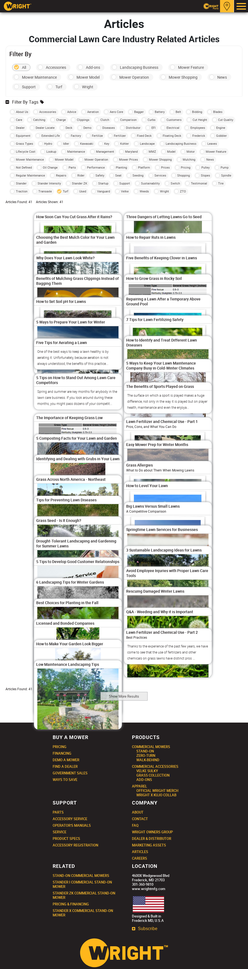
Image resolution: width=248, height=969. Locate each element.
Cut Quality (225, 120)
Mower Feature (191, 67)
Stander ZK (79, 183)
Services (160, 175)
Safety (99, 175)
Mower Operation (134, 77)
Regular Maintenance (30, 175)
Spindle (226, 175)
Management (105, 151)
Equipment (23, 135)
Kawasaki (86, 143)
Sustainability (150, 183)
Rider (80, 175)
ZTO (183, 191)
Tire (221, 183)
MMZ (152, 151)
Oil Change (50, 167)
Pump (225, 167)
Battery (160, 112)
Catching (39, 120)
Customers (174, 120)
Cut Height (200, 120)
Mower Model (88, 77)
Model (171, 151)
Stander (21, 183)
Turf (58, 86)
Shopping (183, 175)
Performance (96, 167)
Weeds (144, 191)
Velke (125, 191)
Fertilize (97, 135)
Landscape (147, 143)
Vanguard (103, 191)
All (24, 67)
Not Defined (24, 167)
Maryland (131, 151)
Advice (71, 112)
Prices (165, 167)
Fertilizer (120, 135)
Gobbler (221, 135)
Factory (76, 135)
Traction (21, 191)
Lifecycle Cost (25, 151)
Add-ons (93, 67)
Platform (144, 167)
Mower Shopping (183, 77)
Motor (191, 151)
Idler (66, 143)
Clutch (104, 120)
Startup (103, 183)
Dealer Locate (45, 128)
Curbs (152, 120)
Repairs (61, 175)
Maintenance (76, 151)
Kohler (124, 143)
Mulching (189, 159)
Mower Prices (128, 159)
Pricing (185, 167)
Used (82, 191)
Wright (87, 86)
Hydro (48, 143)
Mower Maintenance (39, 77)
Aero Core (116, 112)
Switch (175, 183)
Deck (69, 128)
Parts (72, 167)
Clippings (83, 120)
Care (19, 120)
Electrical (173, 128)
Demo (87, 128)
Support (29, 86)
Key (106, 143)
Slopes (205, 175)
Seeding (138, 175)
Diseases (108, 128)
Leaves (212, 143)
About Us (22, 112)
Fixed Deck (144, 135)
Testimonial (199, 183)
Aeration (93, 112)
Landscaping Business (139, 67)
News (222, 77)
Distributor (133, 128)
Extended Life (50, 135)
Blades (217, 112)
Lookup (51, 151)
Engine (220, 128)
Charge (61, 120)
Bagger (139, 112)
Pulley (205, 167)
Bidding (197, 112)
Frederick (198, 135)
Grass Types (24, 143)
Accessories (56, 67)
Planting (121, 167)
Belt (178, 112)
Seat (118, 175)
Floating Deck (172, 135)
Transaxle (45, 191)
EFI (153, 128)
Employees (197, 128)
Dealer (20, 128)
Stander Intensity (49, 183)
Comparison (128, 120)
